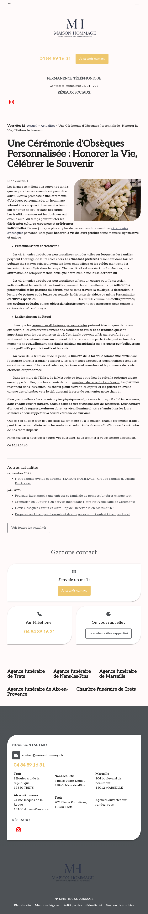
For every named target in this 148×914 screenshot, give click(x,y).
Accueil (32, 126)
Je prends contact (92, 59)
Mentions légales (47, 905)
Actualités (48, 126)
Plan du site (22, 905)
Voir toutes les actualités (28, 528)
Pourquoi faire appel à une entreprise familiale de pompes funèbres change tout (73, 496)
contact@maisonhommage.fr (42, 755)
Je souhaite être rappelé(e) (108, 633)
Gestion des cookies (120, 905)
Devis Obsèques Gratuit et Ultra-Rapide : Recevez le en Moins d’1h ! (64, 508)
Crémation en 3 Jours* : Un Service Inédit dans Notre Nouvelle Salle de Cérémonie (75, 502)
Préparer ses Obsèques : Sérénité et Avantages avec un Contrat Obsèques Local (72, 514)
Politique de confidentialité (82, 905)
